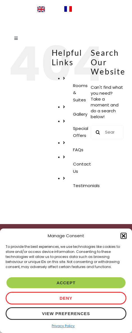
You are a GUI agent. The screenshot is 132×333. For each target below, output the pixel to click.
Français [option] (83, 8)
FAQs (78, 150)
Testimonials (86, 185)
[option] (78, 9)
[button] (123, 236)
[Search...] (107, 132)
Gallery (80, 114)
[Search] (98, 132)
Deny (66, 298)
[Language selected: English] (66, 9)
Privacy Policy (63, 325)
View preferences (66, 313)
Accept (66, 282)
